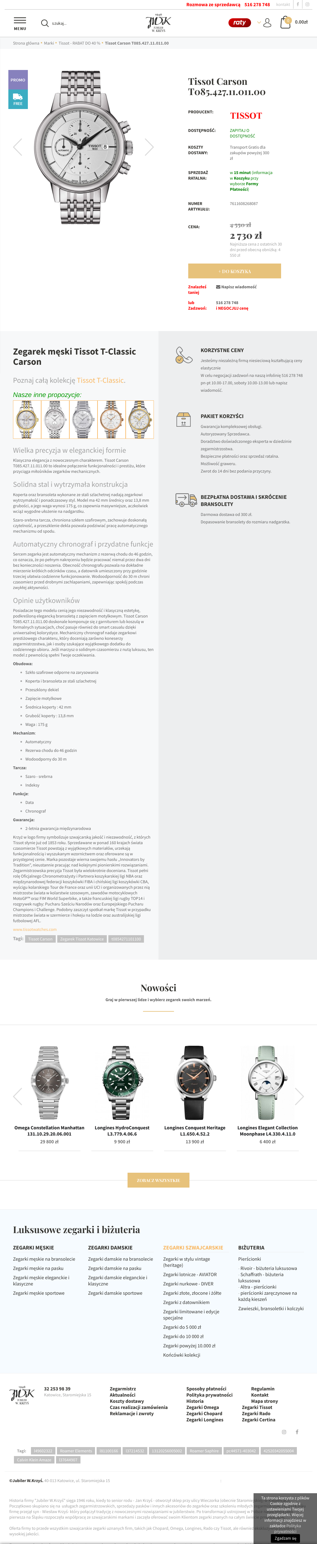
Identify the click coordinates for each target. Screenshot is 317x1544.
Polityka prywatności (209, 1395)
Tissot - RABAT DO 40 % (79, 43)
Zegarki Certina (259, 1420)
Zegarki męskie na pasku (38, 1268)
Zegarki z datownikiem (186, 1302)
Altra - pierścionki (258, 1287)
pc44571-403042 (241, 1451)
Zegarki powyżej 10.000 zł (189, 1346)
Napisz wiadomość (236, 287)
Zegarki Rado (256, 1414)
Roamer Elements (76, 1451)
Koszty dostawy (127, 1401)
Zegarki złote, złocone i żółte (192, 1293)
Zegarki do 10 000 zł (183, 1336)
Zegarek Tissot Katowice (82, 939)
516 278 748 (257, 5)
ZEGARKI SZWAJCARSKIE (193, 1247)
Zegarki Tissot (257, 1407)
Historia (195, 1401)
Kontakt (259, 1395)
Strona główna (26, 43)
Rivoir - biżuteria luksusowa (269, 1268)
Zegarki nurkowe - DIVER (188, 1284)
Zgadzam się (285, 1538)
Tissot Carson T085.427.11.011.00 (137, 43)
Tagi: (21, 1451)
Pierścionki (249, 1259)
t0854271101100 (126, 939)
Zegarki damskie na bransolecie (120, 1259)
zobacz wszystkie (158, 1180)
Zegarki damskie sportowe (115, 1293)
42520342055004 (279, 1451)
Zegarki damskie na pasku (114, 1268)
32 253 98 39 (57, 1389)
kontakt (283, 4)
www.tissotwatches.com (35, 929)
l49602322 (43, 1451)
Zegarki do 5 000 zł (182, 1327)
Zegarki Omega (202, 1407)
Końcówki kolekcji (181, 1355)
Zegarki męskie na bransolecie (44, 1259)
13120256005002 (167, 1451)
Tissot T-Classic (100, 380)
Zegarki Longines (205, 1420)
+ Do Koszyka (234, 271)
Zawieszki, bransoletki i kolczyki (271, 1309)
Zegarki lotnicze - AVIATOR (190, 1274)
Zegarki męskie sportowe (38, 1293)
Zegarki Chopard (204, 1414)
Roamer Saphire (204, 1451)
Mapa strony (264, 1401)
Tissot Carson (40, 939)
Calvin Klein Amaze (34, 1460)
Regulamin (263, 1389)
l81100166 (109, 1451)
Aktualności (123, 1395)
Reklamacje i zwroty (132, 1414)
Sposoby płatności (206, 1389)
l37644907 (68, 1460)
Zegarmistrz (123, 1389)
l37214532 (135, 1451)
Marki (49, 43)
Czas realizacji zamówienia (139, 1407)
